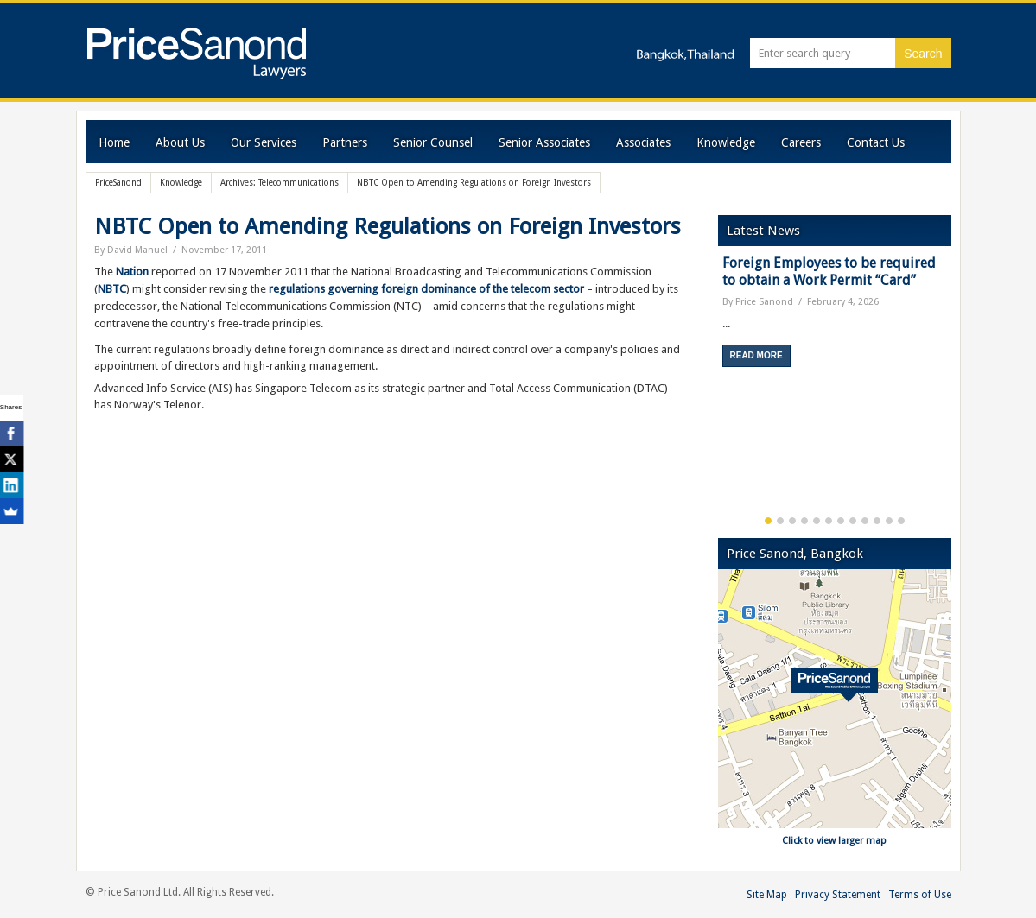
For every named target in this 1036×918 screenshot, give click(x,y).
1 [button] (768, 520)
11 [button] (889, 520)
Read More (756, 355)
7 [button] (840, 520)
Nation (132, 271)
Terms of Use (919, 895)
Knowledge (725, 142)
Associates (643, 142)
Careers (801, 142)
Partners (344, 142)
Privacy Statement (837, 895)
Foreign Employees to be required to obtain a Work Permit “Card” (829, 271)
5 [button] (816, 520)
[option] (834, 317)
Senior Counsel (433, 142)
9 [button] (864, 520)
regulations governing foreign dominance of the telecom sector (426, 288)
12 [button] (901, 520)
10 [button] (877, 520)
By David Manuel (131, 250)
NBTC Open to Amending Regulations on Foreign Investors (387, 226)
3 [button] (792, 520)
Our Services (263, 142)
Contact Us (876, 142)
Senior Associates (544, 142)
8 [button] (852, 520)
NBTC (112, 288)
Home (114, 142)
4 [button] (804, 520)
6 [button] (828, 520)
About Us (180, 142)
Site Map (767, 895)
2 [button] (780, 520)
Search (923, 53)
